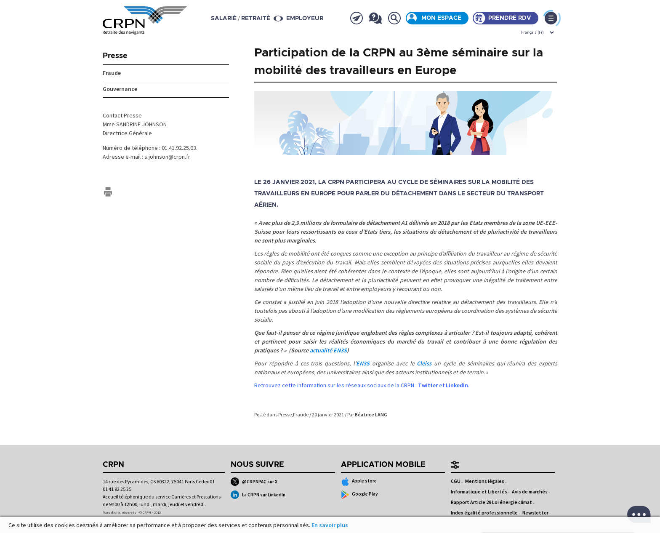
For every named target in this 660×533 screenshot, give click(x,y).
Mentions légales (484, 481)
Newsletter (535, 512)
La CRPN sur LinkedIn (258, 494)
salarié (224, 18)
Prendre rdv (509, 18)
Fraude (301, 414)
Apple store (359, 481)
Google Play (359, 494)
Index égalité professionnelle (484, 512)
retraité (255, 18)
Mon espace (441, 18)
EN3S (363, 363)
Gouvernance (120, 89)
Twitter (428, 385)
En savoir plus (329, 525)
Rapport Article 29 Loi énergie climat (491, 502)
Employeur (304, 18)
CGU (455, 481)
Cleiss (424, 363)
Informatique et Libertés (479, 491)
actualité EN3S (328, 350)
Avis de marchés (530, 491)
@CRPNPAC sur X (254, 481)
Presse (285, 414)
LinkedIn (457, 385)
